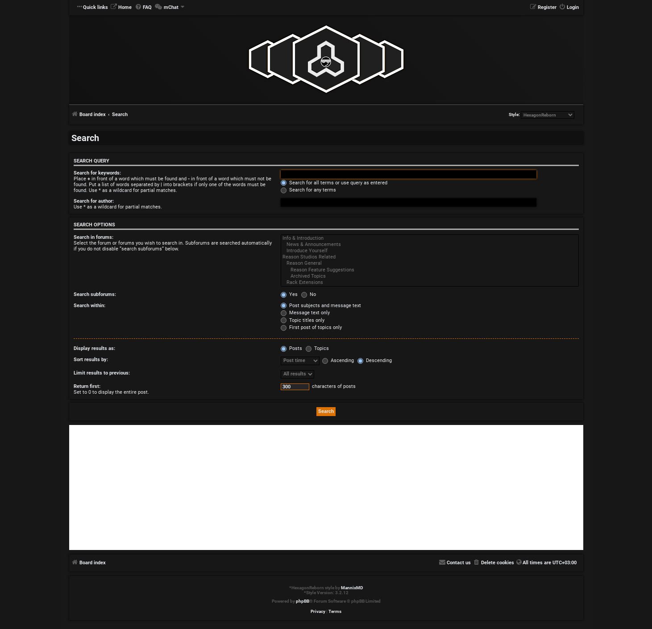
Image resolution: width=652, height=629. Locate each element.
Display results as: (94, 348)
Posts (291, 348)
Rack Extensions (430, 282)
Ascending (338, 360)
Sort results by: (91, 359)
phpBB (302, 601)
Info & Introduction (430, 238)
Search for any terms (308, 190)
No (308, 294)
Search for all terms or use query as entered (334, 183)
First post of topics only (311, 327)
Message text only (305, 313)
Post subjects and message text (321, 305)
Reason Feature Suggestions (430, 270)
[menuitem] (121, 7)
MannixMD (352, 587)
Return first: (87, 386)
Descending (374, 360)
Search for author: (94, 201)
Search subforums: (95, 294)
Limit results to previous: (102, 373)
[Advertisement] (326, 487)
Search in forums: (93, 237)
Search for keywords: (97, 173)
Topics (317, 348)
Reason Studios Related (430, 257)
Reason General (430, 263)
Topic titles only (302, 320)
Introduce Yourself (430, 251)
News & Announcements (430, 245)
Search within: (89, 305)
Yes (289, 294)
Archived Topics (430, 276)
